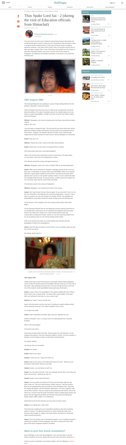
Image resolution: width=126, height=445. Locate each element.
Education (90, 7)
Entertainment (109, 7)
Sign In (112, 3)
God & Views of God (97, 75)
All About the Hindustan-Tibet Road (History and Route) (98, 19)
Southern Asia (95, 49)
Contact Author (38, 36)
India (92, 15)
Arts (9, 7)
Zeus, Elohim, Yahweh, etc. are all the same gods (98, 97)
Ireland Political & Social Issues (101, 27)
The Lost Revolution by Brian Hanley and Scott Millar (98, 30)
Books (50, 7)
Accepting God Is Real (98, 77)
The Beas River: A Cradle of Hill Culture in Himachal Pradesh (98, 42)
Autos (30, 7)
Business (70, 7)
